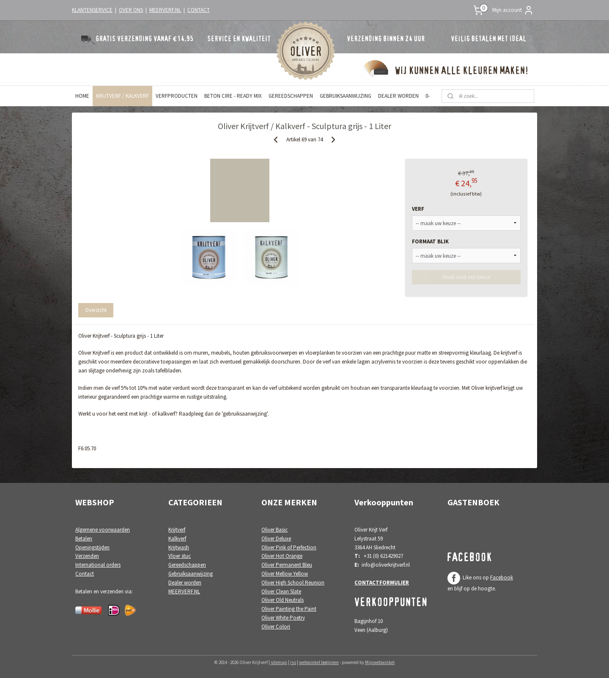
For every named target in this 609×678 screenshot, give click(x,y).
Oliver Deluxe (276, 538)
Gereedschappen (187, 564)
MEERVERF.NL (165, 10)
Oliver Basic (274, 529)
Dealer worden (184, 582)
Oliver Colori (275, 626)
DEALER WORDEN (398, 95)
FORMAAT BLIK (430, 241)
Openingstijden (92, 547)
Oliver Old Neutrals (282, 600)
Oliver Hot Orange (281, 555)
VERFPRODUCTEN (177, 95)
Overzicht (96, 310)
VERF (418, 208)
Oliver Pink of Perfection (288, 547)
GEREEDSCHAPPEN (291, 95)
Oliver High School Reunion (292, 582)
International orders (98, 564)
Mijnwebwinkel (380, 662)
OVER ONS (131, 10)
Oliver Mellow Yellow (284, 573)
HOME (82, 95)
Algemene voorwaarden (102, 529)
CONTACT (198, 10)
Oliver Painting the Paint (288, 608)
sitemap (279, 662)
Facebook (501, 577)
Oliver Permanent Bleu (286, 564)
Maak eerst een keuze (466, 277)
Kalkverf (177, 538)
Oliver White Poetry (283, 617)
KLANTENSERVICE (92, 10)
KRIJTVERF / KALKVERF (122, 95)
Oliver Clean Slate (281, 591)
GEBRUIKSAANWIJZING (345, 95)
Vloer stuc (179, 555)
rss (293, 662)
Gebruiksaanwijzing (190, 573)
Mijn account (513, 10)
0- (427, 95)
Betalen (83, 538)
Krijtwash (178, 547)
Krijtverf (176, 529)
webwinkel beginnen (319, 662)
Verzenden (87, 555)
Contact (84, 573)
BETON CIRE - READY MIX (233, 95)
